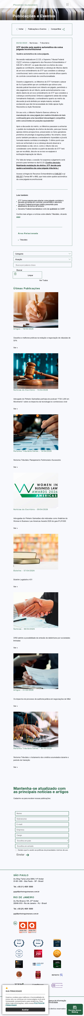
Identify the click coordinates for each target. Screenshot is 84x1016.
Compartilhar (58, 29)
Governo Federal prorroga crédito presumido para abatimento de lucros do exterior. (38, 205)
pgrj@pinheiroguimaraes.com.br (25, 914)
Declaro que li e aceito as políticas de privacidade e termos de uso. (43, 850)
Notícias (34, 43)
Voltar (21, 29)
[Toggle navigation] (67, 4)
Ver (15, 348)
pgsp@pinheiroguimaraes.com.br (26, 892)
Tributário (44, 43)
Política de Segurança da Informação (51, 1001)
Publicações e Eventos (37, 29)
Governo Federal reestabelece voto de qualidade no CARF (41, 209)
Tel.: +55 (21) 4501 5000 (23, 909)
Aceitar (25, 1010)
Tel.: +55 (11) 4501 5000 (23, 887)
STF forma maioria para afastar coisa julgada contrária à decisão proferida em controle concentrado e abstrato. (40, 201)
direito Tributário (52, 214)
